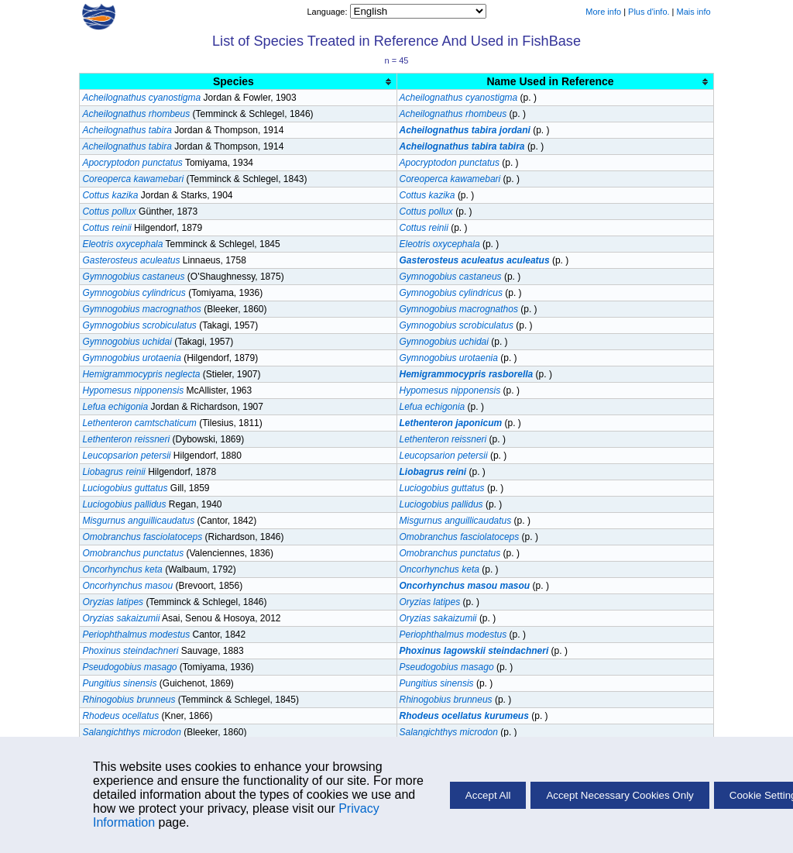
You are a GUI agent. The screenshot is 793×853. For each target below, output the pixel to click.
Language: (328, 11)
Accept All (488, 795)
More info (603, 11)
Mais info (694, 11)
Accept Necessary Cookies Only (619, 795)
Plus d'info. (648, 11)
